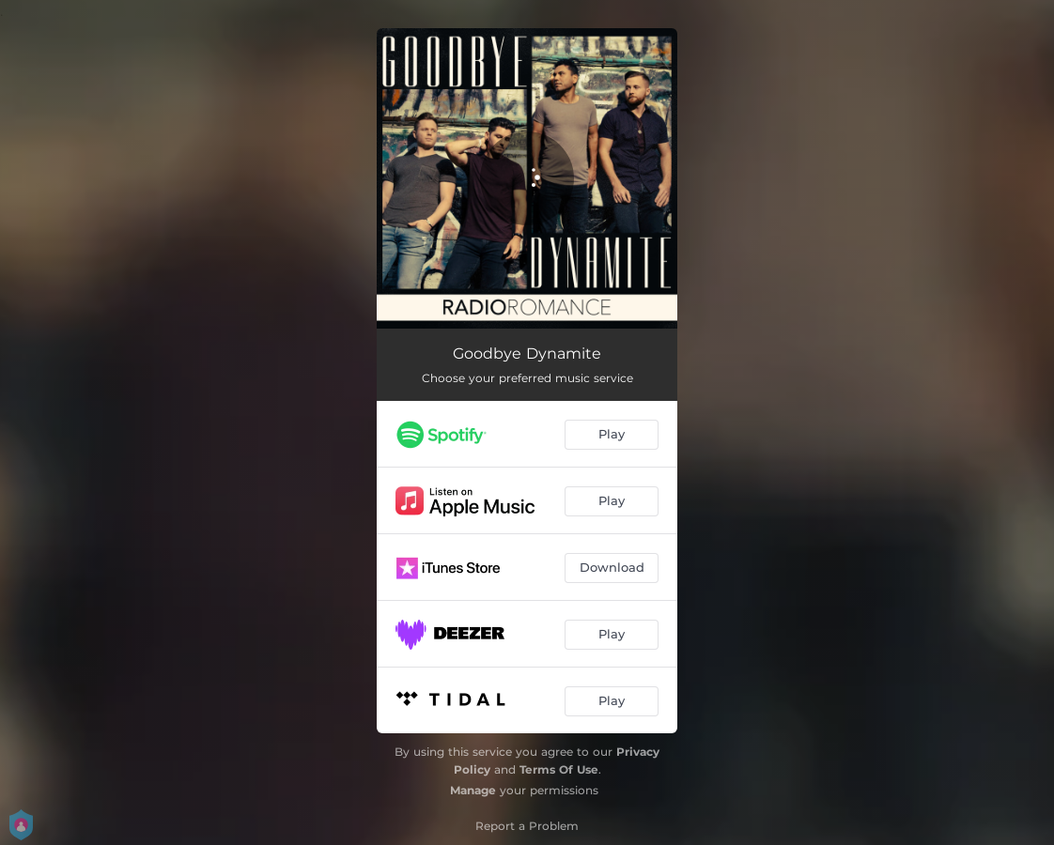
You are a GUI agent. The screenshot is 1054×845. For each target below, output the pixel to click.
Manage (473, 790)
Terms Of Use (558, 769)
